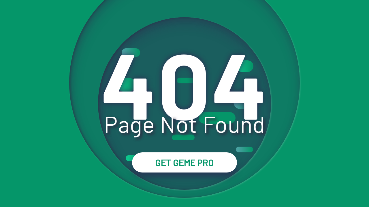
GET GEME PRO (184, 162)
